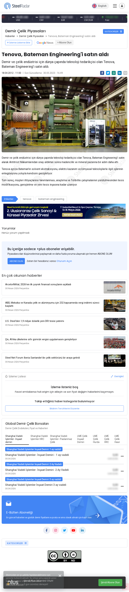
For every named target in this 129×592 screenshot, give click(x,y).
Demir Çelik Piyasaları (31, 36)
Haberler (10, 36)
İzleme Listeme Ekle (18, 42)
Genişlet (117, 376)
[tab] (17, 439)
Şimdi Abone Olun (110, 582)
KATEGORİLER (113, 31)
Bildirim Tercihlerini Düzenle (64, 408)
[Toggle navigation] (122, 6)
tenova (27, 199)
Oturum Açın (64, 261)
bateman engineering (51, 199)
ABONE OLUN (16, 261)
